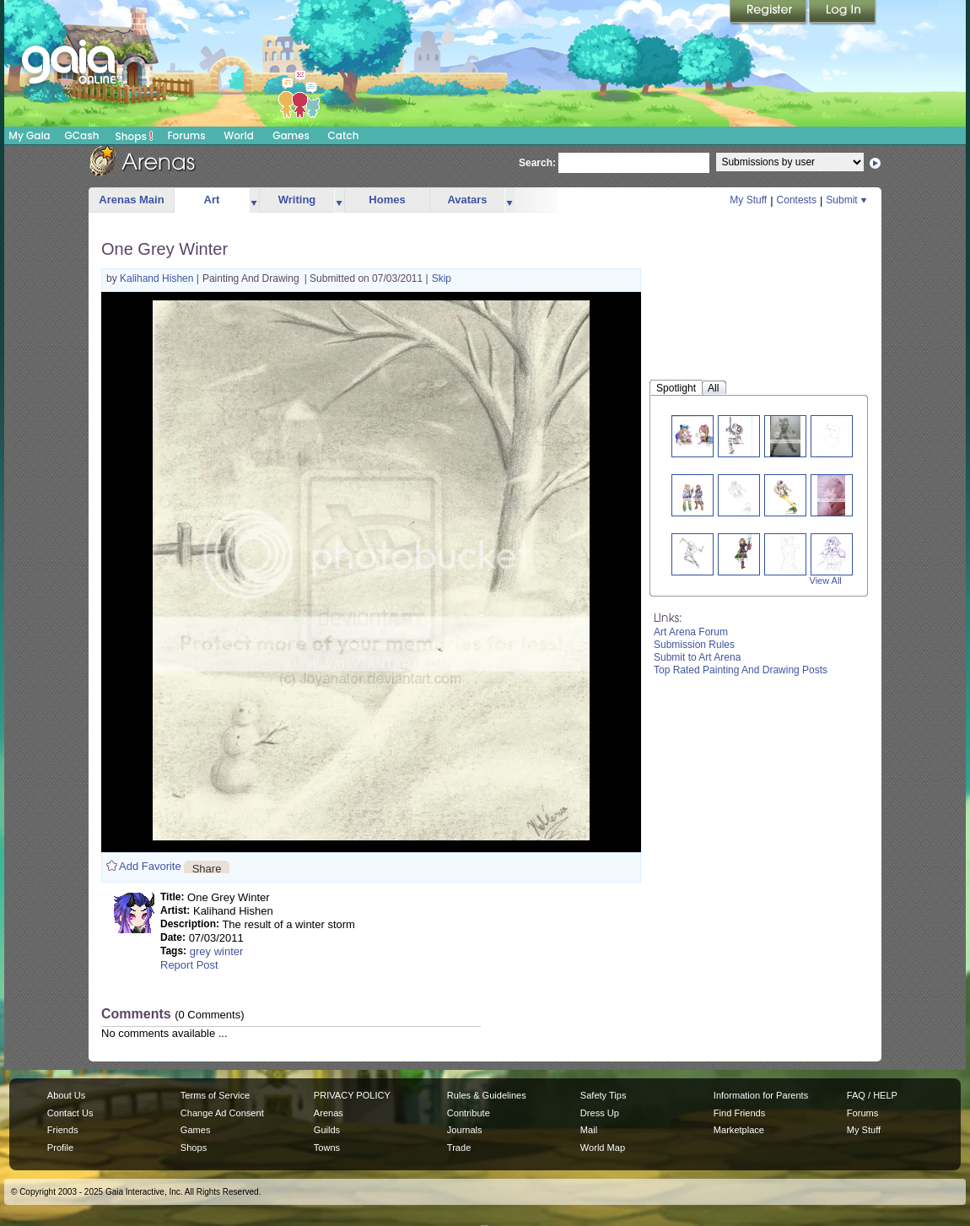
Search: (537, 163)
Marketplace (739, 1130)
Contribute (468, 1113)
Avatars (467, 199)
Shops (135, 135)
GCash (82, 135)
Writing (297, 199)
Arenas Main (131, 199)
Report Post (189, 965)
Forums (186, 135)
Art (212, 199)
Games (291, 135)
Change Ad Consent (222, 1113)
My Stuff (748, 200)
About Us (66, 1095)
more (254, 200)
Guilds (327, 1130)
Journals (464, 1130)
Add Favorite (150, 866)
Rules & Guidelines (486, 1095)
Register (769, 12)
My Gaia (29, 135)
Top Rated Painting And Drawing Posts (740, 670)
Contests (796, 200)
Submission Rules (694, 645)
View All (826, 580)
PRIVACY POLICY (352, 1095)
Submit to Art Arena (697, 657)
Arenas (328, 1113)
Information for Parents (761, 1095)
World (239, 135)
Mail (588, 1130)
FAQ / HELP (872, 1095)
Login (842, 12)
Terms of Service (215, 1095)
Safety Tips (603, 1095)
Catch (343, 135)
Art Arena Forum (691, 632)
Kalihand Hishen (158, 278)
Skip (441, 278)
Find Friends (739, 1113)
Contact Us (70, 1113)
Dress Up (599, 1113)
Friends (62, 1130)
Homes (387, 199)
